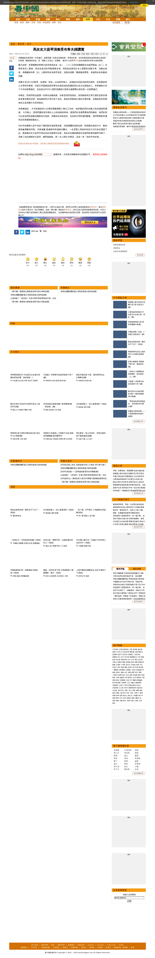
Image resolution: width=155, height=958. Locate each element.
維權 (118, 682)
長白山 (138, 685)
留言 (87, 54)
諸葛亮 (129, 698)
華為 (136, 659)
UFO (129, 659)
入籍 (120, 693)
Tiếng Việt (111, 945)
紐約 (78, 19)
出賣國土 (130, 654)
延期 (57, 381)
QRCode (34, 231)
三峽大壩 (137, 654)
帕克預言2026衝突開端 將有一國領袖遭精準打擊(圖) (136, 393)
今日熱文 (15, 352)
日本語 (121, 945)
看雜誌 (65, 947)
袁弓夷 (126, 657)
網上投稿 (34, 945)
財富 (113, 677)
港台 (58, 19)
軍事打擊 (62, 439)
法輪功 (132, 682)
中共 (132, 659)
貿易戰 (114, 654)
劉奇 (117, 698)
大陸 (28, 19)
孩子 (90, 439)
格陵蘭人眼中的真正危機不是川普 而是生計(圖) (136, 304)
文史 (98, 19)
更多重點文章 (138, 421)
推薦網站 (24, 947)
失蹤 (80, 439)
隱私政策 (81, 945)
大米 (56, 410)
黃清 (126, 758)
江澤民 (123, 665)
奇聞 (118, 19)
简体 (78, 54)
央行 (125, 672)
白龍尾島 (115, 688)
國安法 (140, 652)
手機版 (73, 54)
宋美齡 (135, 695)
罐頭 (59, 410)
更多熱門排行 (138, 527)
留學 (133, 690)
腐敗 (125, 667)
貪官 (118, 667)
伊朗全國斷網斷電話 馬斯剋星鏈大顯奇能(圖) (28, 295)
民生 (128, 693)
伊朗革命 (48, 381)
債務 (129, 672)
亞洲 (33, 22)
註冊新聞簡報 (120, 890)
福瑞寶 (100, 947)
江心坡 (121, 688)
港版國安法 (133, 657)
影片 (128, 19)
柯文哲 (118, 659)
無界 (132, 947)
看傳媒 (91, 947)
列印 (92, 54)
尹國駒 (25, 410)
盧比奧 (140, 649)
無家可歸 (87, 546)
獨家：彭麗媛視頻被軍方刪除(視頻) (126, 513)
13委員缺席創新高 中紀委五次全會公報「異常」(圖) (136, 314)
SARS (126, 688)
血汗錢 (92, 516)
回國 (117, 693)
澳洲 (27, 22)
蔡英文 (130, 677)
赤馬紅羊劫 (28, 543)
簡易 (136, 750)
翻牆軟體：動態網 (121, 947)
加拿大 (118, 672)
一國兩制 (115, 670)
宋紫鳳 (116, 750)
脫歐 (122, 672)
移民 (126, 690)
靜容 (126, 764)
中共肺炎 (115, 649)
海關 (137, 690)
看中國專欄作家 (121, 746)
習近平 (30, 381)
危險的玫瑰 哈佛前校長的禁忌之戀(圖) (127, 121)
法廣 (133, 670)
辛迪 (136, 769)
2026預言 (60, 576)
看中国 (28, 10)
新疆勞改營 (132, 688)
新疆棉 (114, 657)
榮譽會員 (93, 207)
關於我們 (61, 945)
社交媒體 (138, 670)
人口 (87, 439)
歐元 (123, 675)
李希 (25, 381)
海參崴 (121, 677)
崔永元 (128, 665)
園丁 (115, 761)
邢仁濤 (116, 766)
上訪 (128, 682)
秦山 (115, 764)
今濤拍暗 (128, 750)
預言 (47, 576)
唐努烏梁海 (132, 685)
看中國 (141, 667)
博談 (68, 19)
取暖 (88, 407)
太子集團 (19, 410)
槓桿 (133, 672)
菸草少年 (81, 576)
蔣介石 (130, 695)
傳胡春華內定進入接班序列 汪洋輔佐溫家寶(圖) (136, 354)
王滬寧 (118, 665)
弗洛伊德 (124, 659)
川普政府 (55, 439)
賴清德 (135, 649)
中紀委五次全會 (18, 381)
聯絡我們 (44, 945)
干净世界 (34, 947)
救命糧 (51, 410)
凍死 (85, 407)
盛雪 (126, 761)
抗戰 (120, 695)
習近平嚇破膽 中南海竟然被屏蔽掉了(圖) (128, 573)
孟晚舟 (119, 662)
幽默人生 (138, 698)
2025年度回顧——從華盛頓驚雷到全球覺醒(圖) (79, 472)
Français (100, 945)
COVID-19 (119, 652)
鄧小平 (140, 695)
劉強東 (139, 677)
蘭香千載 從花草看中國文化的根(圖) (126, 124)
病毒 (113, 652)
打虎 (133, 667)
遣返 (140, 690)
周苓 (115, 758)
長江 (118, 657)
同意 (144, 5)
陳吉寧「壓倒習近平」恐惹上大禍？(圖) (128, 510)
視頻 (13, 487)
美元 (136, 672)
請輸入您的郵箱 (129, 895)
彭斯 (132, 662)
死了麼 (81, 516)
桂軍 (117, 695)
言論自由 (139, 688)
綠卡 (124, 693)
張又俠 (124, 654)
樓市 (139, 675)
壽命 (136, 700)
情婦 (122, 667)
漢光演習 (126, 652)
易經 (133, 698)
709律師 (123, 682)
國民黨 (132, 652)
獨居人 (86, 516)
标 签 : (12, 58)
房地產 (135, 675)
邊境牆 (128, 662)
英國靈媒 (36, 543)
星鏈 (18, 576)
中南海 (133, 665)
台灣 (125, 677)
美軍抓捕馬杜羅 (119, 245)
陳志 (14, 410)
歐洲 (22, 22)
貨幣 (140, 672)
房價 (113, 680)
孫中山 (125, 695)
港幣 (130, 675)
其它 (59, 22)
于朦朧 (15, 543)
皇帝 (124, 698)
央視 (119, 690)
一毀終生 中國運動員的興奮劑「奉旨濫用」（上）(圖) (136, 374)
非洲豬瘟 (122, 680)
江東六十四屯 (123, 685)
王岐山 (114, 662)
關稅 (123, 662)
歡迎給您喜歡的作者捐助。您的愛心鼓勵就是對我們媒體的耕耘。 (44, 143)
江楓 (136, 766)
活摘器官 (115, 685)
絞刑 (53, 381)
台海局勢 (52, 576)
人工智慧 (63, 546)
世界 (88, 19)
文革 (140, 700)
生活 (108, 19)
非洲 (39, 22)
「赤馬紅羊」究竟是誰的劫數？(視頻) (25, 540)
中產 (117, 677)
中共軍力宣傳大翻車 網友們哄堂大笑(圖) (128, 524)
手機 (120, 700)
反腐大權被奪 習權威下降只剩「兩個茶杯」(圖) (136, 364)
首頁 (18, 19)
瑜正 (126, 766)
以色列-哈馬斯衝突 (120, 251)
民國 (113, 695)
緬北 (47, 546)
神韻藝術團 (45, 947)
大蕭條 (81, 546)
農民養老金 (17, 516)
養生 (113, 703)
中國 (29, 410)
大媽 (143, 677)
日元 (127, 675)
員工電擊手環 (54, 546)
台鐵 (136, 652)
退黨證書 (74, 947)
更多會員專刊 (138, 129)
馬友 (10, 61)
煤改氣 (80, 407)
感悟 (117, 700)
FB (143, 670)
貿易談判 (141, 662)
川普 (21, 439)
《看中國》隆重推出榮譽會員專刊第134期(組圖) (29, 291)
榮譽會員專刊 (120, 107)
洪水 (122, 657)
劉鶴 (113, 665)
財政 (143, 675)
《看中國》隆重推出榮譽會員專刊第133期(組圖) (29, 302)
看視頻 (108, 947)
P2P (130, 680)
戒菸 (87, 576)
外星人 (132, 700)
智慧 (113, 700)
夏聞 (136, 756)
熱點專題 (117, 240)
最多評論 (120, 569)
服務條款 (71, 945)
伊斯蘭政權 (24, 576)
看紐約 (83, 947)
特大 (97, 54)
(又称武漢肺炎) (124, 649)
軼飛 (115, 756)
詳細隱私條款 (133, 2)
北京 (134, 677)
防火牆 (114, 682)
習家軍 (35, 381)
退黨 (142, 657)
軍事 (54, 22)
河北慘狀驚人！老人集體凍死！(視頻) (91, 404)
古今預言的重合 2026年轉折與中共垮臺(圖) (129, 115)
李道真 (127, 753)
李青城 (137, 764)
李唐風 (137, 758)
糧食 (47, 410)
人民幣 (114, 675)
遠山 (126, 756)
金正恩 (140, 659)
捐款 (53, 945)
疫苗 (113, 659)
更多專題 (140, 255)
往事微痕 (122, 670)
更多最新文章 (138, 493)
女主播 (114, 690)
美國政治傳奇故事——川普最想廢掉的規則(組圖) (136, 413)
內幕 (137, 665)
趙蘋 (136, 761)
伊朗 (14, 439)
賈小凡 (116, 753)
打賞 (83, 54)
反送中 (114, 667)
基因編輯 (139, 680)
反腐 (129, 667)
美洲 (16, 22)
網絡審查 (138, 682)
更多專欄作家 (138, 773)
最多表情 (137, 569)
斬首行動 (63, 381)
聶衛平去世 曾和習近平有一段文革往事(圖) (129, 488)
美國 (48, 19)
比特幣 (119, 675)
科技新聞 (46, 22)
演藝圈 (20, 543)
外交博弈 (69, 439)
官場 (38, 19)
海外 (132, 693)
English (91, 945)
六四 (138, 657)
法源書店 (56, 947)
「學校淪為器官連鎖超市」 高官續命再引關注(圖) (136, 403)
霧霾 (134, 680)
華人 (122, 690)
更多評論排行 (138, 601)
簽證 (113, 693)
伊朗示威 (48, 439)
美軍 (25, 439)
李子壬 (116, 769)
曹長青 (127, 769)
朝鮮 (113, 672)
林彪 (113, 698)
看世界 (21, 44)
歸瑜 (136, 753)
